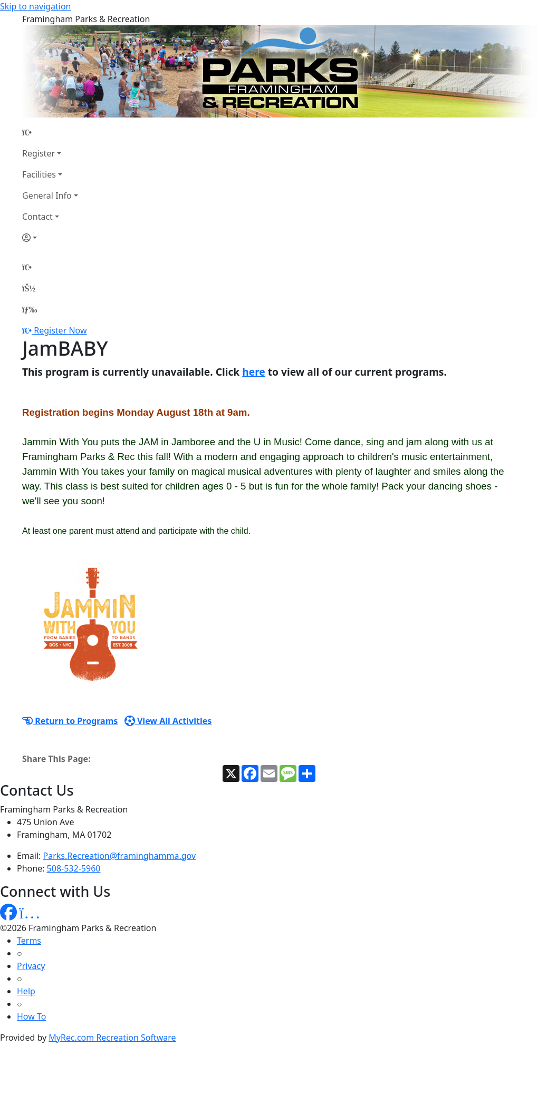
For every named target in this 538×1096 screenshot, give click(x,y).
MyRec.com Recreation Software (112, 1037)
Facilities (39, 174)
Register (38, 153)
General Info (47, 195)
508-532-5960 (74, 868)
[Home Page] (50, 132)
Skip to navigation (35, 6)
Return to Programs (70, 721)
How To (31, 1016)
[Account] (50, 237)
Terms (29, 940)
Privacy (31, 966)
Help (26, 991)
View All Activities (168, 721)
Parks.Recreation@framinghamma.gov (119, 856)
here (253, 372)
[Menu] (29, 309)
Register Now (60, 330)
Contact (37, 216)
